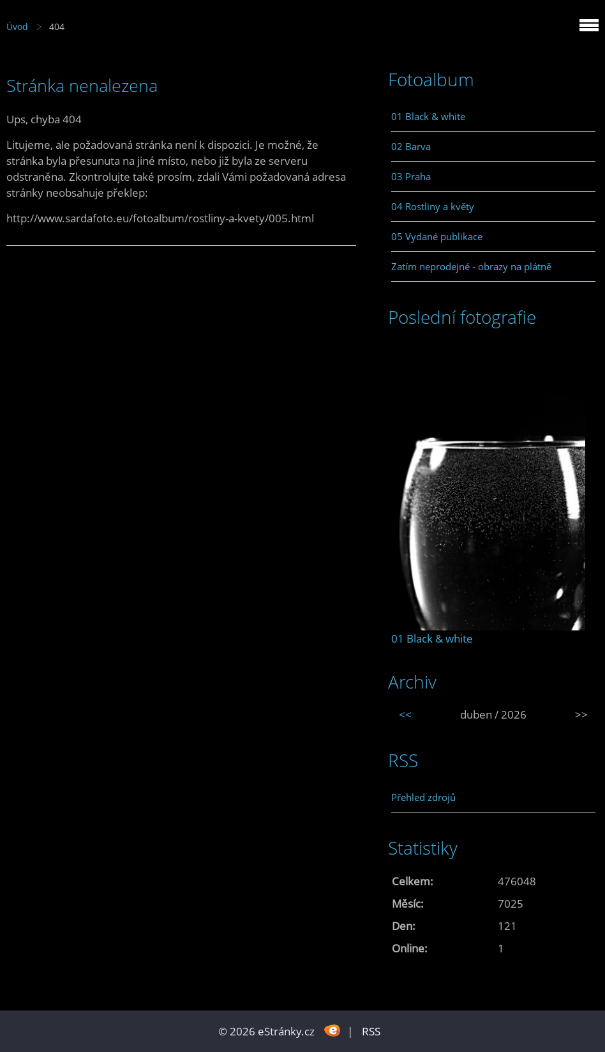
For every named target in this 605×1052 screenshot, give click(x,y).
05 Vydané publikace (436, 236)
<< (405, 714)
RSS (371, 1031)
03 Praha (411, 176)
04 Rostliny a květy (432, 206)
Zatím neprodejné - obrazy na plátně (471, 266)
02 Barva (411, 146)
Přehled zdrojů (423, 797)
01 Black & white (428, 116)
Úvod (17, 26)
